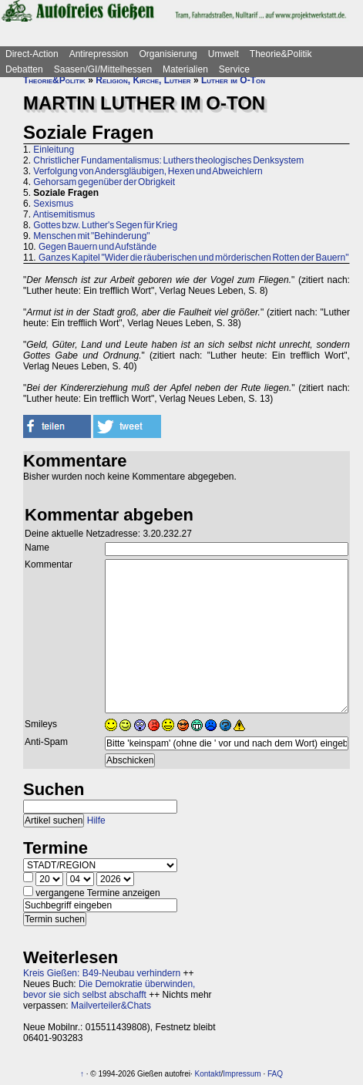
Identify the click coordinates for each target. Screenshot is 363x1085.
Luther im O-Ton (233, 80)
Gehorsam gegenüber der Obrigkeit (104, 182)
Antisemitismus (64, 214)
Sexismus (53, 203)
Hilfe (96, 820)
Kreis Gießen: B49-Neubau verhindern (101, 973)
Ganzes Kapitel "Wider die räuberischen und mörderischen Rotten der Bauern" (193, 257)
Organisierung (168, 54)
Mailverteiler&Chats (111, 1005)
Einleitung (53, 149)
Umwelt (223, 54)
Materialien (185, 69)
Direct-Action (32, 54)
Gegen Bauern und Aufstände (97, 246)
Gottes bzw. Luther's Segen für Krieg (105, 225)
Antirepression (99, 54)
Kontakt (208, 1074)
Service (234, 69)
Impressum (241, 1074)
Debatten (24, 69)
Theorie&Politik (281, 54)
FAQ (275, 1074)
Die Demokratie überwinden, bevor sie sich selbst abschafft (109, 989)
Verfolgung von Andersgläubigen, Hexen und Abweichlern (147, 171)
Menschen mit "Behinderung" (91, 236)
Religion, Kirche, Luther (143, 80)
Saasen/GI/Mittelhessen (103, 69)
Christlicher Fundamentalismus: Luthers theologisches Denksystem (168, 160)
